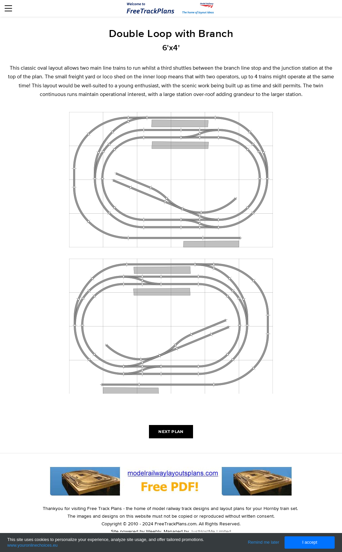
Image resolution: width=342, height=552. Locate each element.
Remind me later (263, 542)
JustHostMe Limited (210, 531)
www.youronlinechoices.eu (32, 545)
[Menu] (8, 8)
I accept (309, 542)
